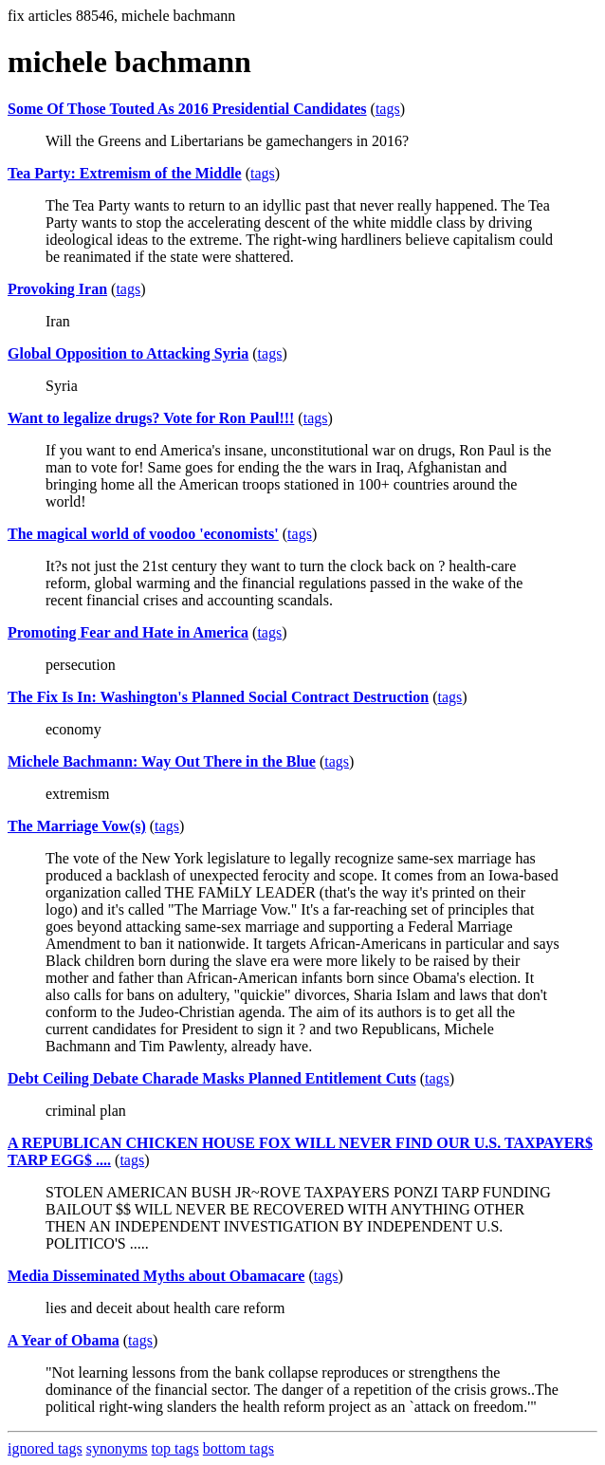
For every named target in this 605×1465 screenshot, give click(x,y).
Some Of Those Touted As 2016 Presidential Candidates (187, 109)
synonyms (117, 1448)
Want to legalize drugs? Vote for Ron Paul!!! (151, 418)
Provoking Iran (57, 289)
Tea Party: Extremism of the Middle (125, 173)
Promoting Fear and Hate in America (128, 632)
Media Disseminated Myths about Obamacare (156, 1276)
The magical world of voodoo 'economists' (143, 534)
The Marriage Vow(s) (77, 826)
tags (388, 109)
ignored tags (45, 1448)
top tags (175, 1448)
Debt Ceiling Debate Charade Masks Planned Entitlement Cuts (212, 1078)
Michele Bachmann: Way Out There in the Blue (162, 761)
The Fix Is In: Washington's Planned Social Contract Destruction (218, 697)
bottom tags (238, 1448)
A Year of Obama (63, 1340)
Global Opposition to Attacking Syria (128, 353)
